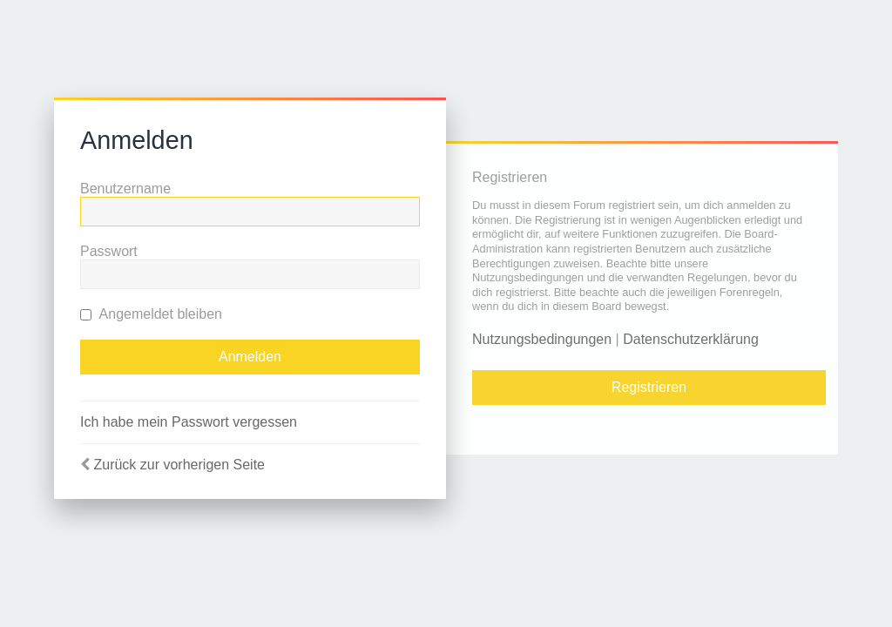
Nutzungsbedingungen (542, 339)
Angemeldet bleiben (151, 314)
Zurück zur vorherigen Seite (179, 464)
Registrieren (649, 387)
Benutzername (125, 188)
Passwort (109, 251)
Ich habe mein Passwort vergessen (188, 422)
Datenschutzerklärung (691, 339)
